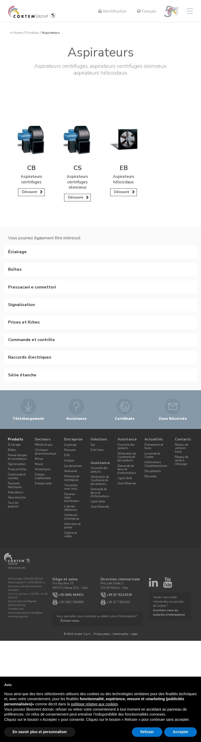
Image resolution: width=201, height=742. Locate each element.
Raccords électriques (15, 485)
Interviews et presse (72, 525)
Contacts (183, 439)
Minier (39, 459)
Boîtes (12, 450)
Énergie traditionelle (43, 476)
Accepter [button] (180, 732)
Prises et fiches (17, 469)
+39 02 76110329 (119, 595)
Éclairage (14, 445)
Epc (93, 445)
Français (146, 11)
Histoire (69, 461)
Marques (70, 450)
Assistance (100, 463)
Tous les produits (13, 504)
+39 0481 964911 (71, 595)
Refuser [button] (147, 732)
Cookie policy (120, 634)
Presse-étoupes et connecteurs (17, 457)
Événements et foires (153, 446)
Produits (32, 32)
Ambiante (70, 471)
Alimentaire (42, 469)
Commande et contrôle (17, 476)
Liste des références (70, 508)
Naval (39, 464)
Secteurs (43, 439)
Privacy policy (102, 634)
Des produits (152, 471)
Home (18, 32)
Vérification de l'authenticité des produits (100, 480)
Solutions (99, 439)
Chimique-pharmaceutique (45, 451)
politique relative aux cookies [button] (94, 704)
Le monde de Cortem (152, 455)
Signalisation (17, 464)
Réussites (150, 476)
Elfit (67, 455)
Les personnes (73, 466)
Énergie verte (43, 483)
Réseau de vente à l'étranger (181, 460)
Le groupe (70, 445)
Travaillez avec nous (71, 487)
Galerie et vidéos (70, 534)
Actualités (153, 439)
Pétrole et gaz (44, 445)
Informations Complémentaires (155, 464)
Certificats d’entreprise (71, 516)
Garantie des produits (99, 469)
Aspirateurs (15, 492)
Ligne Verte (98, 501)
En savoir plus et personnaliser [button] (40, 732)
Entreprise (73, 439)
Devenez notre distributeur (71, 497)
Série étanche (16, 498)
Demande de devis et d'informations (100, 492)
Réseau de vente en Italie (181, 448)
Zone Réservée (100, 507)
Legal (134, 634)
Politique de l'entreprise (71, 478)
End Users (97, 450)
